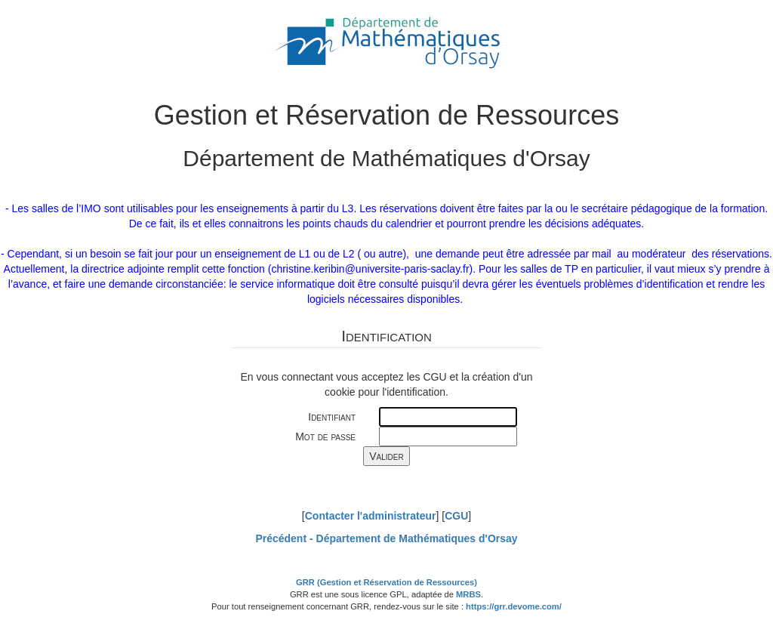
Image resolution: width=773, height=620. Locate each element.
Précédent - (386, 538)
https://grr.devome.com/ (514, 606)
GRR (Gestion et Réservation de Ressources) (386, 582)
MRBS (468, 594)
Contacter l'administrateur (370, 516)
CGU (456, 516)
